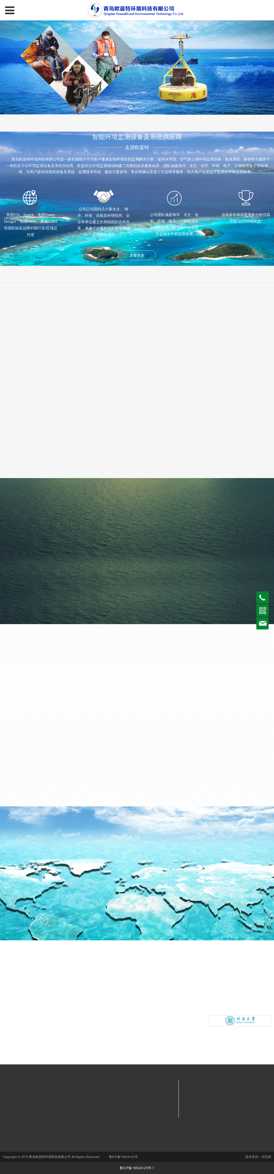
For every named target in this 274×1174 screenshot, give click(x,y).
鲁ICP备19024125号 (123, 1157)
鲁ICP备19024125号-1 (137, 1167)
